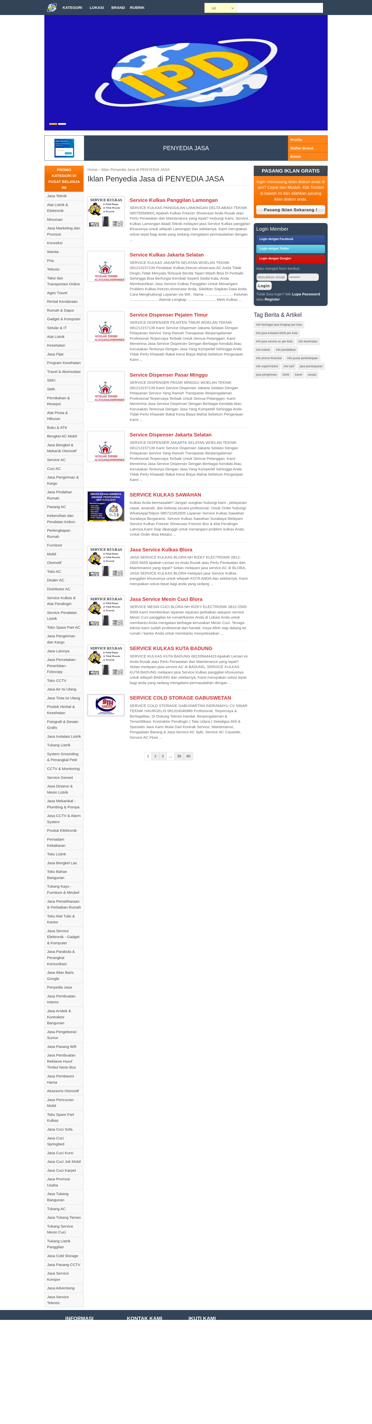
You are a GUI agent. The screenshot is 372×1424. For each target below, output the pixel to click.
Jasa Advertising (61, 1288)
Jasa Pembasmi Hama (60, 1079)
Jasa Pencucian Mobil (60, 1103)
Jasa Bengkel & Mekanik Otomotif (62, 448)
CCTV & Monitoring (63, 769)
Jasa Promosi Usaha (58, 1182)
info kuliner (263, 350)
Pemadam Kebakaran (56, 842)
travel (298, 374)
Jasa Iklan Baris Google (60, 975)
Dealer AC (55, 580)
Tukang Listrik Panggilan (58, 1244)
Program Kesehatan (64, 363)
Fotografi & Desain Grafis (62, 725)
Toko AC (54, 571)
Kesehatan (56, 345)
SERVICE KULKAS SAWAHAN (165, 494)
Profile (296, 140)
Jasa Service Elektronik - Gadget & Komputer (63, 937)
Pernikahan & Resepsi (58, 401)
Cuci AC (54, 468)
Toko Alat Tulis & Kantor (61, 919)
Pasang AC (56, 507)
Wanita (53, 252)
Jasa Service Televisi (58, 1300)
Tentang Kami (76, 1329)
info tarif (289, 366)
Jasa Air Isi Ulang (61, 689)
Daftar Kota (75, 1412)
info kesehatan (308, 341)
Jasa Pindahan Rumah (59, 495)
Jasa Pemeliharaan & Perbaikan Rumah (64, 904)
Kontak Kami (76, 1420)
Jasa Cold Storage (62, 1256)
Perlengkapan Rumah (58, 533)
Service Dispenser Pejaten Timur (169, 315)
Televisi (53, 269)
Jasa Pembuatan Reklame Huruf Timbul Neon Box (61, 1061)
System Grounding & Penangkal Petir (62, 757)
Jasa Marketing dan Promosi (63, 231)
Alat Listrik (56, 337)
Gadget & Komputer (64, 319)
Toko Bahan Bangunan (57, 874)
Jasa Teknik (57, 196)
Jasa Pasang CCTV (63, 1265)
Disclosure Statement (83, 1367)
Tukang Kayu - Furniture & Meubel (63, 889)
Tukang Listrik (58, 745)
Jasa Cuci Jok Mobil (64, 1161)
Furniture (54, 545)
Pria (50, 260)
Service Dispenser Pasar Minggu (169, 375)
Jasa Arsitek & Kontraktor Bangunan (59, 1017)
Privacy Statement (80, 1375)
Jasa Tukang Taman (64, 1217)
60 (188, 756)
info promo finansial (269, 358)
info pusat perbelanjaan (302, 358)
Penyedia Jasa (59, 987)
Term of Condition (80, 1352)
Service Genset (60, 777)
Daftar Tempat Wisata (83, 1390)
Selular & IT (57, 328)
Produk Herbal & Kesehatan (61, 709)
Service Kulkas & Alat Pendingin (61, 601)
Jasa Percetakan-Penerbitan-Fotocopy (62, 665)
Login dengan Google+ (275, 258)
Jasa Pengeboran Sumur (62, 1035)
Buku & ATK (57, 427)
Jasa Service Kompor (58, 1276)
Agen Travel (57, 293)
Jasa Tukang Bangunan (57, 1197)
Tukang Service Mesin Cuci (60, 1229)
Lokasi (97, 7)
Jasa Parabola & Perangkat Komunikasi (61, 957)
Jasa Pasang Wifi (61, 1046)
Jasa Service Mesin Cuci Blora (166, 599)
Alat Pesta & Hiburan (57, 416)
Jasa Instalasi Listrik (64, 736)
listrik (286, 374)
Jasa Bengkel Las (62, 863)
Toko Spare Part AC (63, 627)
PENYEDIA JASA (186, 148)
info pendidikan (286, 350)
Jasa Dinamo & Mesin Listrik (60, 789)
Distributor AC (58, 589)
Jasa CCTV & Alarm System (64, 819)
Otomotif (54, 562)
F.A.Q (70, 1344)
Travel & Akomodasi (64, 371)
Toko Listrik (56, 854)
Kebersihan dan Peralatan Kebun (61, 518)
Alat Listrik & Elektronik (57, 208)
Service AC (56, 460)
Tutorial (71, 1337)
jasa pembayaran (311, 366)
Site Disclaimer (77, 1359)
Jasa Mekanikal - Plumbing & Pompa (63, 804)
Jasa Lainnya (58, 651)
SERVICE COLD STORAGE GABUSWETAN (180, 698)
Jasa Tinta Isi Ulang (63, 698)
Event (295, 156)
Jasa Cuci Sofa (59, 1129)
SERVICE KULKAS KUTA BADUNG (171, 648)
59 (179, 756)
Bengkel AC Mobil (62, 436)
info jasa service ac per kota (274, 341)
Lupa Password (306, 294)
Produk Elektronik (62, 830)
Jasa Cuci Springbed (55, 1141)
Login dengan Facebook (276, 239)
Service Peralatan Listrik (62, 615)
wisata (312, 374)
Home (92, 169)
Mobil (51, 554)
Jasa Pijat (55, 354)
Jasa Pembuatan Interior (61, 999)
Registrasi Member (81, 1382)
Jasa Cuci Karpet (61, 1170)
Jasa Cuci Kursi (60, 1153)
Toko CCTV (57, 680)
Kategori (72, 7)
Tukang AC (56, 1209)
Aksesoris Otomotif (63, 1091)
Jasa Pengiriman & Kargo (63, 480)
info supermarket (267, 366)
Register (272, 299)
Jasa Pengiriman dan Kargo (61, 639)
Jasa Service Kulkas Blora (161, 549)
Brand (118, 7)
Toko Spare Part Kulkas (60, 1117)
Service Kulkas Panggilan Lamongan (174, 200)
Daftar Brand (301, 148)
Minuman (55, 219)
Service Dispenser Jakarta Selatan (171, 434)
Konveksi (54, 243)
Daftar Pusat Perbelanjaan (87, 1405)
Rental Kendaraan (62, 301)
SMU (51, 380)
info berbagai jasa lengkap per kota (279, 324)
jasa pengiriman (266, 374)
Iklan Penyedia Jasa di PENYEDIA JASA (135, 169)
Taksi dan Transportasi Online (63, 281)
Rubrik (137, 7)
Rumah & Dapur (60, 310)
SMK (51, 389)
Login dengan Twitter (274, 248)
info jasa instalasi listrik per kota (277, 333)
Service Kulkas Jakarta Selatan (167, 254)
